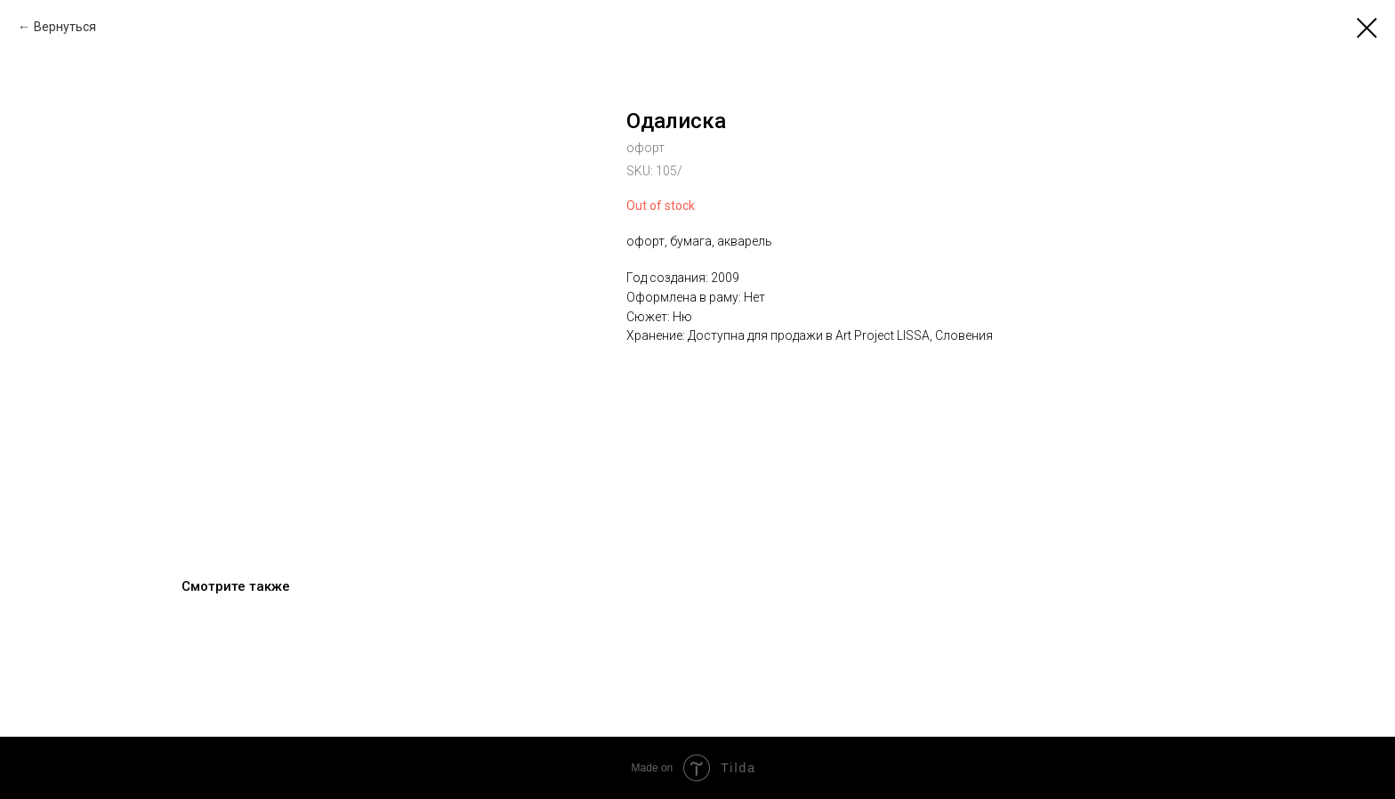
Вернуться (65, 27)
